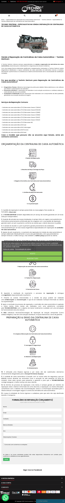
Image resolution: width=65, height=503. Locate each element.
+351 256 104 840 (21, 1)
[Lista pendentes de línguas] (58, 1)
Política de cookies (8, 249)
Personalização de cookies (23, 249)
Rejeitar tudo (32, 258)
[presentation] (16, 449)
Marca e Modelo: (8, 425)
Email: (5, 413)
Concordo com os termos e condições (16, 444)
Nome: (5, 407)
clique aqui (12, 212)
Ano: (4, 431)
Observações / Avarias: (10, 437)
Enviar (6, 459)
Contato (4, 1)
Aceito (32, 253)
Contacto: (6, 419)
